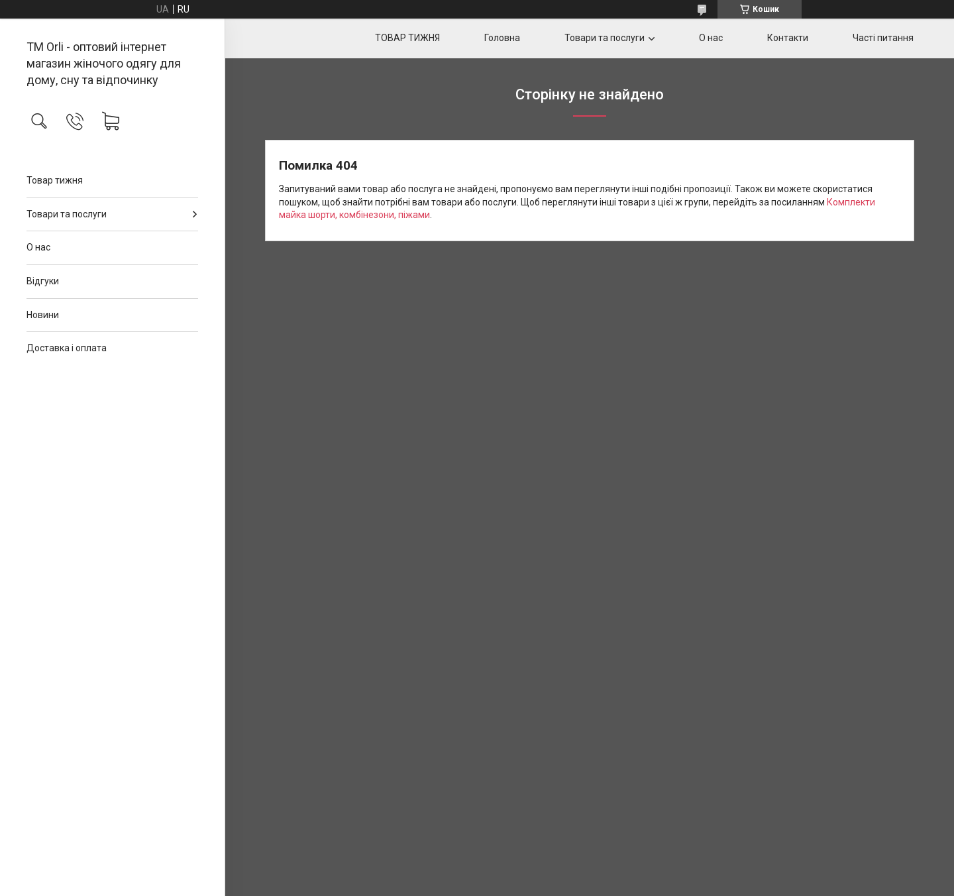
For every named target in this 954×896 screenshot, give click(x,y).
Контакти (787, 37)
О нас (38, 247)
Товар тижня (54, 180)
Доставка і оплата (66, 348)
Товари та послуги (66, 214)
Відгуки (42, 281)
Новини (42, 314)
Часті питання (883, 37)
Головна (502, 37)
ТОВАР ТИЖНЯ (407, 37)
